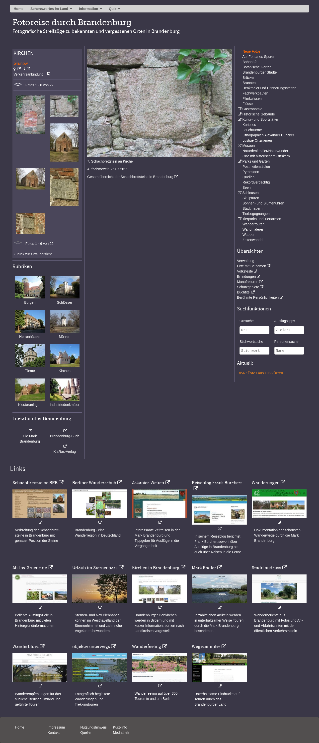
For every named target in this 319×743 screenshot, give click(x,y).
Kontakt (53, 733)
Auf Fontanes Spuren (258, 57)
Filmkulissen (252, 98)
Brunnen (249, 83)
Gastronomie (252, 109)
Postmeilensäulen (256, 167)
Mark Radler (204, 568)
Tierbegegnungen (256, 214)
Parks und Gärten (256, 161)
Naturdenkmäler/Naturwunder (265, 151)
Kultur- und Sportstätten (260, 119)
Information (88, 9)
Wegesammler (206, 647)
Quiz (112, 9)
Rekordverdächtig (256, 182)
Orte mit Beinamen (251, 266)
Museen (248, 146)
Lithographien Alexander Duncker (268, 135)
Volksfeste (245, 271)
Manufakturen (247, 282)
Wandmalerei (252, 229)
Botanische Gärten (256, 67)
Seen (246, 187)
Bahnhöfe (249, 62)
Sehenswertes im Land (49, 9)
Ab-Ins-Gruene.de (29, 568)
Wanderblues (25, 647)
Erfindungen (246, 277)
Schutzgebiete (248, 287)
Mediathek (121, 733)
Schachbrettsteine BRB (35, 483)
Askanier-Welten (148, 483)
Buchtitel (243, 292)
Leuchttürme (252, 130)
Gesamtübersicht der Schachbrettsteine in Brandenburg (130, 177)
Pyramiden (250, 172)
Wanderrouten (253, 224)
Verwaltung (245, 261)
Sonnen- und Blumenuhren (263, 203)
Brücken (248, 78)
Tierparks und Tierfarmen (261, 219)
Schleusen (250, 193)
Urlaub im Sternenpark (95, 568)
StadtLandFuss (266, 568)
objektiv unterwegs (91, 647)
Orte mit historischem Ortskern (266, 156)
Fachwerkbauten (255, 93)
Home (18, 9)
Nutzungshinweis (93, 727)
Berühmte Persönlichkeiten (258, 297)
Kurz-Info (120, 727)
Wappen (248, 235)
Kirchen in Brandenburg (155, 568)
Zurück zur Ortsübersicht (32, 254)
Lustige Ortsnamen (257, 140)
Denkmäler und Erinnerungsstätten (269, 88)
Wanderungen (265, 483)
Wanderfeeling (146, 647)
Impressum (56, 727)
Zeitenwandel (252, 240)
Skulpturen (250, 198)
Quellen (248, 177)
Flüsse (247, 104)
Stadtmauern (252, 208)
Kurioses (249, 125)
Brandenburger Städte (259, 72)
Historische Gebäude (258, 114)
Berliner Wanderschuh (94, 483)
